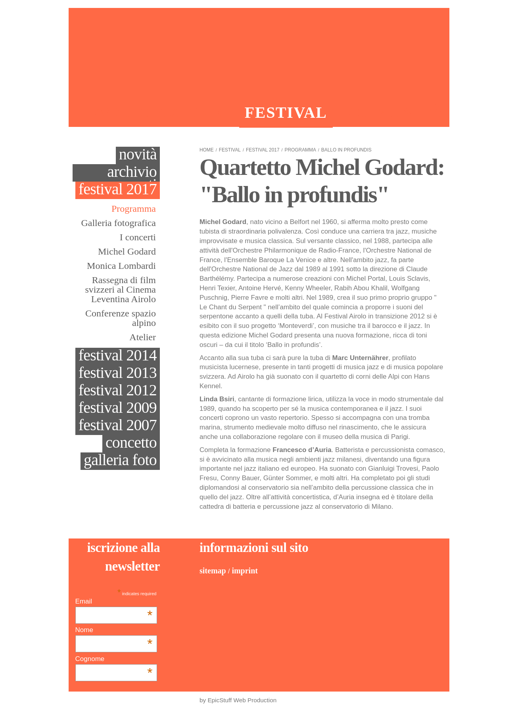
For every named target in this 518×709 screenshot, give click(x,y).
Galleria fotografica (118, 223)
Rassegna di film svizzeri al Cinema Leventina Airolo (120, 289)
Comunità (396, 112)
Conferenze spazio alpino (120, 318)
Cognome (114, 659)
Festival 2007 (118, 426)
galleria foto (120, 460)
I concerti (138, 237)
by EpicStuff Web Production (238, 700)
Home (207, 150)
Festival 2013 (118, 373)
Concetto (131, 443)
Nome (114, 630)
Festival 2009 (118, 408)
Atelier (142, 337)
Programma (133, 208)
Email (114, 602)
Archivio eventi (132, 173)
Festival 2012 (118, 391)
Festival (286, 112)
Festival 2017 (118, 190)
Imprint (245, 570)
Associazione (158, 112)
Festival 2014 (118, 356)
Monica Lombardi (121, 265)
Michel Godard (127, 251)
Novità (138, 155)
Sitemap (213, 570)
